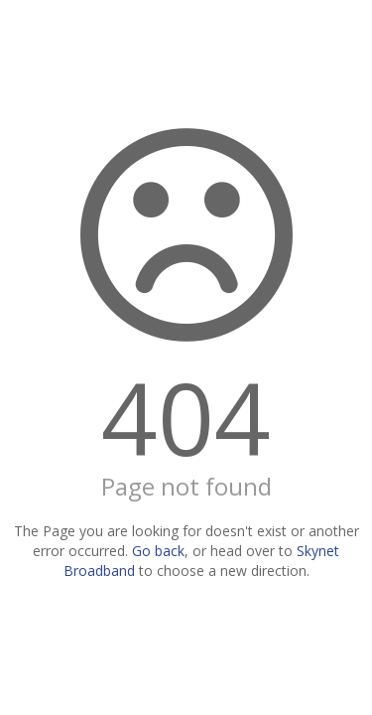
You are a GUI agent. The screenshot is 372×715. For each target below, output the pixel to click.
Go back (158, 550)
